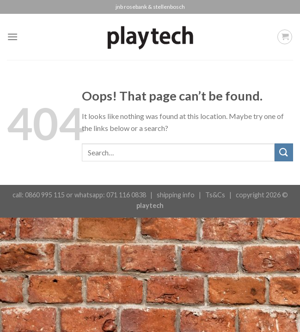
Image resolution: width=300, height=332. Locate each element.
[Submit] (284, 152)
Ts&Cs (215, 195)
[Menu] (12, 36)
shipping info (176, 195)
